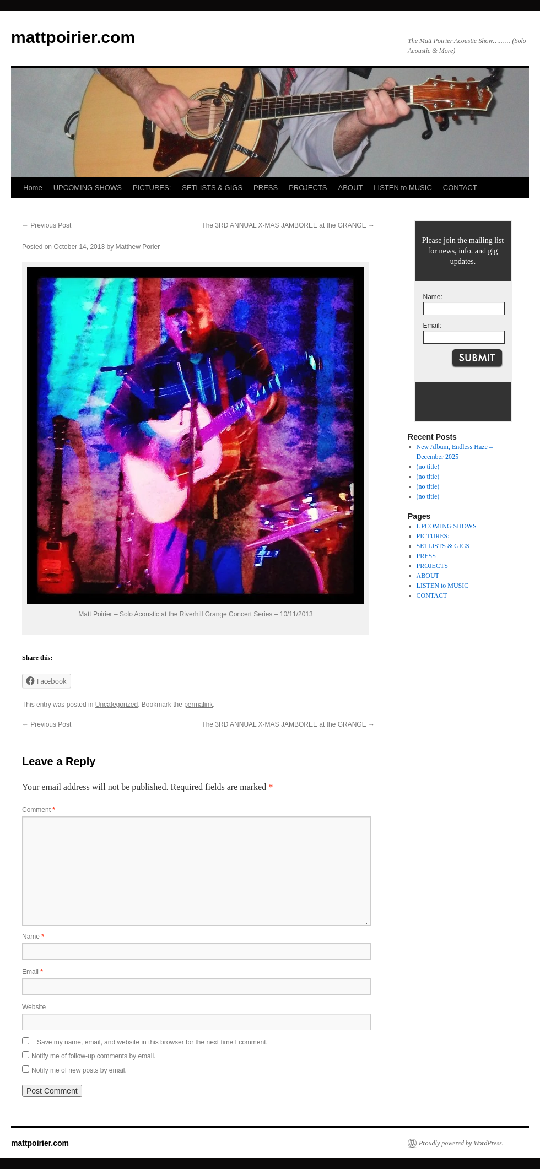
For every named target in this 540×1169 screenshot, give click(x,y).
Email (32, 972)
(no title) (428, 466)
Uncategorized (116, 704)
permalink (198, 704)
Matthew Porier (138, 247)
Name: (432, 297)
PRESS (265, 187)
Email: (432, 325)
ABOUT (350, 187)
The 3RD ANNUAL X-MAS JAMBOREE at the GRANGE (288, 225)
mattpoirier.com (73, 37)
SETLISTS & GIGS (212, 187)
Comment (38, 810)
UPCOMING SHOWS (87, 187)
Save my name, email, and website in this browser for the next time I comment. (152, 1042)
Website (34, 1007)
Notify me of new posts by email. (79, 1070)
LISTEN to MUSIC (402, 187)
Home (32, 187)
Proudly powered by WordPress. (461, 1143)
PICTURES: (152, 187)
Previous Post (46, 225)
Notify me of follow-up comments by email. (93, 1056)
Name (33, 936)
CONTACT (460, 187)
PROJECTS (308, 187)
